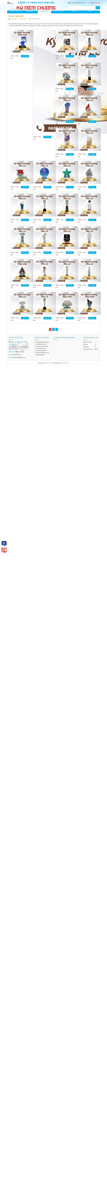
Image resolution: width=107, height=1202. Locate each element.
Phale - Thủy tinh (15, 57)
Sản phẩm (23, 19)
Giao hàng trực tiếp (41, 348)
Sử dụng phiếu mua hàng (42, 342)
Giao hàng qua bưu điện (42, 346)
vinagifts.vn (49, 363)
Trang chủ (14, 19)
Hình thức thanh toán (41, 350)
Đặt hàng (25, 56)
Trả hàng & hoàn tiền (41, 344)
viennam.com (65, 363)
